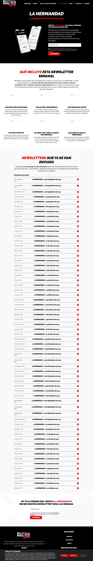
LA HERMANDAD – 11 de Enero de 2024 (46, 334)
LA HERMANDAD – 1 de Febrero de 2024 (46, 319)
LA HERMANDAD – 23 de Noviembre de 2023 (46, 360)
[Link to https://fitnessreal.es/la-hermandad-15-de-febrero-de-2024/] (78, 310)
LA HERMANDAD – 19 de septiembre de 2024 (46, 179)
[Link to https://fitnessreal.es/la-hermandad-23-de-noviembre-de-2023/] (78, 360)
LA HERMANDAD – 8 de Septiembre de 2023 (46, 419)
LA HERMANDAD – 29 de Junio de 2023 (46, 454)
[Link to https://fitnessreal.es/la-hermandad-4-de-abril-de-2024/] (78, 280)
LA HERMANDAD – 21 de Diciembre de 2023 (46, 344)
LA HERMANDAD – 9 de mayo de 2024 (46, 256)
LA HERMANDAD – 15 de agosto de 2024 (46, 202)
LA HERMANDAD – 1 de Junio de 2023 (46, 473)
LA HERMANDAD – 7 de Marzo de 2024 (46, 295)
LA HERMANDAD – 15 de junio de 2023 (46, 463)
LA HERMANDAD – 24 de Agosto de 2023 (46, 429)
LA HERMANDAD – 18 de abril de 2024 (46, 270)
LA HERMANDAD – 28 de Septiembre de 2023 (46, 401)
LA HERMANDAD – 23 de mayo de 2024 (46, 246)
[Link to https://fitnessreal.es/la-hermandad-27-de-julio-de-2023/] (78, 434)
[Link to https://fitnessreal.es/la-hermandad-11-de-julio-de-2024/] (78, 216)
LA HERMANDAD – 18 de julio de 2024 (46, 211)
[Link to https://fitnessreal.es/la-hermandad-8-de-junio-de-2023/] (78, 469)
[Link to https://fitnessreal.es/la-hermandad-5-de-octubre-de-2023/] (78, 396)
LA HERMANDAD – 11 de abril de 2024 (46, 275)
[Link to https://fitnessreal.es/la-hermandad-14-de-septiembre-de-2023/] (78, 413)
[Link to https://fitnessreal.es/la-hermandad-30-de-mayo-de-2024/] (78, 241)
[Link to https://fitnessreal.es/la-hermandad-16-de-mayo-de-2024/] (78, 251)
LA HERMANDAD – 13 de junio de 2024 (46, 231)
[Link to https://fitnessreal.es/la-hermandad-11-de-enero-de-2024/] (78, 334)
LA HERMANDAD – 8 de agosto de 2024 (46, 206)
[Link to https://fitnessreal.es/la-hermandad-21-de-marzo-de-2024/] (78, 285)
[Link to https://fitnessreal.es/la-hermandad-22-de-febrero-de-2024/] (78, 305)
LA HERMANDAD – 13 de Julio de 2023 (46, 444)
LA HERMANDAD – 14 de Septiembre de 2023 (46, 413)
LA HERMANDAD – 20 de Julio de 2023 (46, 439)
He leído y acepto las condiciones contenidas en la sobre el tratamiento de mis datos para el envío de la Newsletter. (62, 50)
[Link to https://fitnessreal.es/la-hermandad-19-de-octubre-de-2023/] (78, 386)
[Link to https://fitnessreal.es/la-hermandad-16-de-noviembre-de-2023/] (78, 366)
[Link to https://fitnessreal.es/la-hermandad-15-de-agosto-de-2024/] (78, 202)
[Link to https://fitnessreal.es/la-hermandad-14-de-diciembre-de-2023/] (78, 349)
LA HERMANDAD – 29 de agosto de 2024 (46, 197)
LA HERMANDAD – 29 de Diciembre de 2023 (46, 339)
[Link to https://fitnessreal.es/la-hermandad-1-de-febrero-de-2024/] (78, 319)
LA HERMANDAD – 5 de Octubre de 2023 (46, 396)
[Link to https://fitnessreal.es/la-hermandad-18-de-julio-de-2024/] (78, 212)
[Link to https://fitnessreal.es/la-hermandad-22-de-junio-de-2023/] (78, 459)
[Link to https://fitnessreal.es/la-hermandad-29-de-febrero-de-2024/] (78, 300)
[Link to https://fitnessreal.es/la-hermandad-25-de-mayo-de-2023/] (78, 478)
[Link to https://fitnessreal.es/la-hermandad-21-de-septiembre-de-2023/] (78, 407)
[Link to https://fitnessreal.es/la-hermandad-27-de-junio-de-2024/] (78, 221)
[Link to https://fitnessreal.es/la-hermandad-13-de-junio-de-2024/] (78, 231)
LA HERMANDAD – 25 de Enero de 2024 (46, 324)
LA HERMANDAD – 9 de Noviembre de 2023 (46, 371)
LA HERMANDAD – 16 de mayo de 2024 (46, 251)
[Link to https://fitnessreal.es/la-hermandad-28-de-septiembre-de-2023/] (78, 401)
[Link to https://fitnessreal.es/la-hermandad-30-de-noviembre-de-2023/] (78, 354)
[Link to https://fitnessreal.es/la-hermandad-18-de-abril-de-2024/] (78, 270)
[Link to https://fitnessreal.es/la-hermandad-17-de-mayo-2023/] (78, 488)
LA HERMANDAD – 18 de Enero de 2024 (46, 329)
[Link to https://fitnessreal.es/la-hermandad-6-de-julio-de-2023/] (78, 449)
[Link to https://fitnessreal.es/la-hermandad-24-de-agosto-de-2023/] (78, 429)
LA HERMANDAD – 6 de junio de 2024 (46, 236)
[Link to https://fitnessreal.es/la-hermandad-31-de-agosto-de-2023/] (78, 424)
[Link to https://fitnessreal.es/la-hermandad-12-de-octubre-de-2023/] (78, 391)
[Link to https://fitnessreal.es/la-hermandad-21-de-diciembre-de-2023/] (78, 344)
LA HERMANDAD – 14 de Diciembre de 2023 (46, 349)
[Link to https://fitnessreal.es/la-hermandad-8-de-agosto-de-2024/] (78, 207)
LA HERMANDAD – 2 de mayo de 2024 (46, 260)
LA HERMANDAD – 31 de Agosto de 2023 (46, 424)
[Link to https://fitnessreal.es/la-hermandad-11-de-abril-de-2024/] (78, 275)
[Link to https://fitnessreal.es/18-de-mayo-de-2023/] (78, 483)
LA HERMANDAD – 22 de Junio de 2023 (46, 459)
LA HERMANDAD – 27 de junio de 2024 (46, 221)
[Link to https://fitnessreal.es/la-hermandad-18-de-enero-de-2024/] (78, 329)
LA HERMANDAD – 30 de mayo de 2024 (46, 241)
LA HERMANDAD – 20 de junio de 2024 (46, 226)
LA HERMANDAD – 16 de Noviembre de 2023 (46, 366)
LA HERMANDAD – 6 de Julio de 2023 (46, 449)
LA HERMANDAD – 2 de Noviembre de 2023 (46, 376)
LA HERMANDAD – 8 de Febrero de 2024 (47, 314)
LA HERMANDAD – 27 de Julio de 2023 (46, 434)
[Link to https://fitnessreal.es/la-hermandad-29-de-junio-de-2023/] (78, 454)
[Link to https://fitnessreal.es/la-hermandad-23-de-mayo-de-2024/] (78, 246)
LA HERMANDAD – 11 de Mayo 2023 (46, 488)
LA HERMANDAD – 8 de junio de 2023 (46, 468)
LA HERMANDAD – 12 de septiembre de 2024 (46, 185)
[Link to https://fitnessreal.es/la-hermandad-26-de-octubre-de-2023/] (78, 381)
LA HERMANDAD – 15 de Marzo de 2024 (46, 290)
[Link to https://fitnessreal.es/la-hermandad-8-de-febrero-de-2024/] (78, 315)
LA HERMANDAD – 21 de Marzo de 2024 (46, 285)
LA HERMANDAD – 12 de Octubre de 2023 (46, 391)
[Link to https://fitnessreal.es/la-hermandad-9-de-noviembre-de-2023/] (78, 371)
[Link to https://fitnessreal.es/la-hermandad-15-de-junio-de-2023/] (78, 464)
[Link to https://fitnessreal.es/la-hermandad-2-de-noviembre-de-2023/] (78, 376)
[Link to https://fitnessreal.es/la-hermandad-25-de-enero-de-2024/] (78, 324)
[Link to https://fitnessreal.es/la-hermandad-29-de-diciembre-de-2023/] (78, 339)
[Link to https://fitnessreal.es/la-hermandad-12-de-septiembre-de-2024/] (78, 186)
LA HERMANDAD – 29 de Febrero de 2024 (46, 300)
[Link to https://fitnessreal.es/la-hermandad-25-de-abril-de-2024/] (78, 266)
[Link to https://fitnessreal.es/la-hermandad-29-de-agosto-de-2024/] (78, 197)
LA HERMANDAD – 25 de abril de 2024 (46, 265)
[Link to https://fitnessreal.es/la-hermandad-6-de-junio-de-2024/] (78, 236)
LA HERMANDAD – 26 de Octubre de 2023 (46, 381)
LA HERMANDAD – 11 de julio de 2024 (46, 216)
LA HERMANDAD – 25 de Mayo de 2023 (46, 478)
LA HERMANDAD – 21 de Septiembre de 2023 (46, 407)
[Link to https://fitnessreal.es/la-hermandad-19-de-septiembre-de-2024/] (78, 179)
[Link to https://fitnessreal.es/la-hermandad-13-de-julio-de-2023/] (78, 444)
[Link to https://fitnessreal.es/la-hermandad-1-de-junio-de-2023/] (78, 473)
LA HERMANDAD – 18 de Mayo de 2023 (46, 483)
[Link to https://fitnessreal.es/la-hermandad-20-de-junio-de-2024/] (78, 226)
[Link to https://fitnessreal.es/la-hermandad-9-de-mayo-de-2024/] (78, 256)
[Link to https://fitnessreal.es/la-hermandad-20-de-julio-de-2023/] (78, 439)
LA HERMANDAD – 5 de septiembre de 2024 (46, 192)
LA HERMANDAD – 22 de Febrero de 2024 (46, 305)
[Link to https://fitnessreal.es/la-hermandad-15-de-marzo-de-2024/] (78, 290)
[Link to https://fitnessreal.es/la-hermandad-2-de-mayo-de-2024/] (78, 261)
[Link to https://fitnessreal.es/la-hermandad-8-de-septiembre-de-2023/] (78, 419)
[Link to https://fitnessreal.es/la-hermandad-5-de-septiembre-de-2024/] (78, 192)
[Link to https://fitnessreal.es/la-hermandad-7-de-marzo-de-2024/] (78, 295)
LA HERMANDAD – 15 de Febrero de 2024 (46, 310)
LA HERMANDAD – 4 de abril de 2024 (46, 280)
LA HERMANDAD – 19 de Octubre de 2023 (46, 386)
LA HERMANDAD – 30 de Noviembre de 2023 (46, 354)
